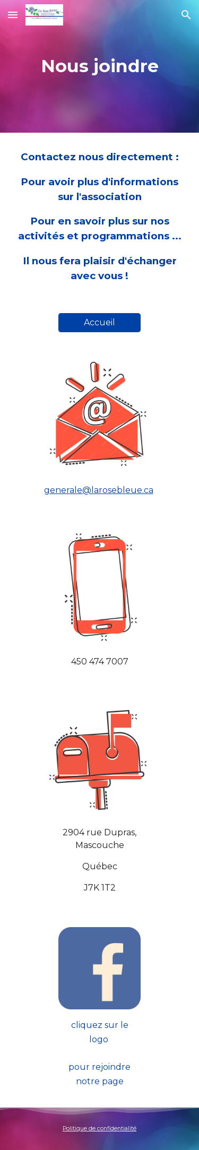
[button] (12, 14)
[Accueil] (99, 322)
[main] (99, 66)
